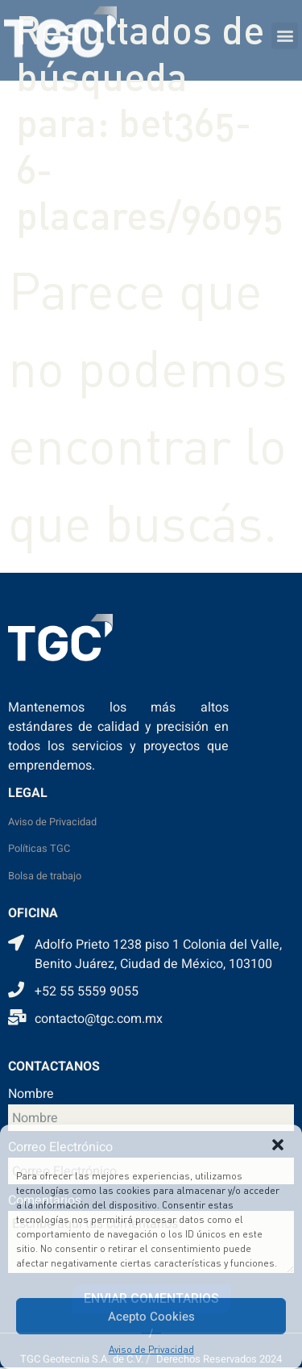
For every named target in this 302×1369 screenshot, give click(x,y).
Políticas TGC (39, 848)
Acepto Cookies (151, 1316)
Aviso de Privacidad (151, 1349)
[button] (278, 1145)
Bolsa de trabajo (44, 876)
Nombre (31, 1095)
